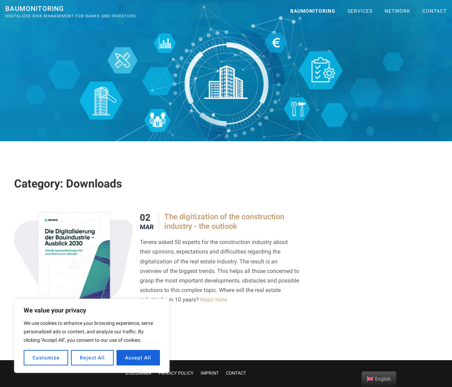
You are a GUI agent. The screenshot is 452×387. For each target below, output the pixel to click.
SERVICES (360, 11)
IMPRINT (210, 373)
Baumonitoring (34, 9)
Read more (213, 299)
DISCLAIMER (138, 373)
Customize (46, 358)
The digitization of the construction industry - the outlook (224, 221)
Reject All (92, 358)
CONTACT (434, 11)
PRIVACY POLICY (176, 373)
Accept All (138, 358)
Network (397, 11)
